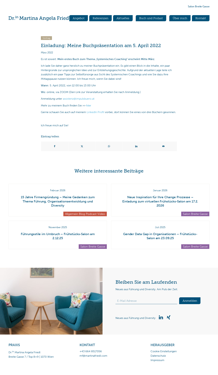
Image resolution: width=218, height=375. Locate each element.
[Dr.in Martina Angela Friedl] (39, 18)
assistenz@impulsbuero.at (78, 98)
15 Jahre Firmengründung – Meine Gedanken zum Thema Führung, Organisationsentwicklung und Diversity (58, 201)
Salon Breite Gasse (198, 6)
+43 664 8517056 (91, 351)
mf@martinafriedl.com (93, 355)
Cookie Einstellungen (164, 351)
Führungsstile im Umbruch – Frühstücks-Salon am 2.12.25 (58, 236)
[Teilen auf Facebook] (54, 146)
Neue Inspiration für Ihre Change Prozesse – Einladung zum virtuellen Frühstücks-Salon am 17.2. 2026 (160, 201)
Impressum (157, 360)
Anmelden (190, 300)
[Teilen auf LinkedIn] (136, 146)
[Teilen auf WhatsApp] (109, 146)
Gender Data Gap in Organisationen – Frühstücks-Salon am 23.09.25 (160, 236)
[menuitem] (77, 18)
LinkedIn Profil (95, 112)
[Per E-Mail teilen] (163, 146)
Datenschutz (158, 355)
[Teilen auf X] (82, 146)
